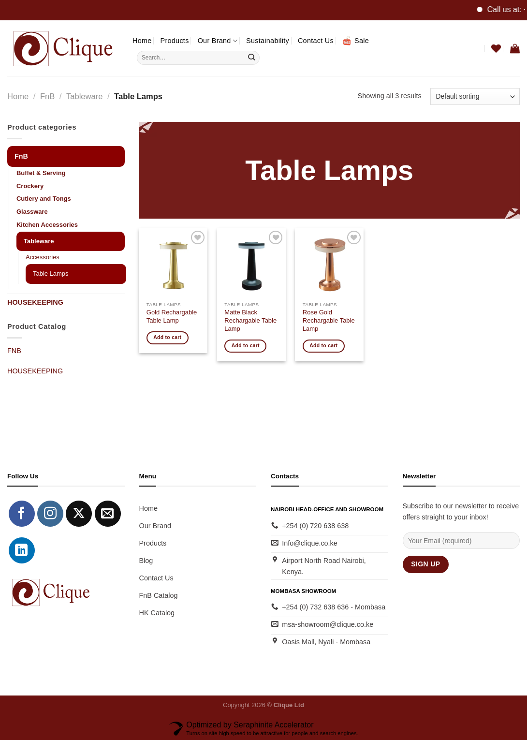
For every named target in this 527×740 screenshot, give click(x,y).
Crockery (30, 186)
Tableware (84, 96)
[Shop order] (475, 96)
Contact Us (316, 40)
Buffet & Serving (40, 173)
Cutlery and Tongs (43, 198)
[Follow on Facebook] (22, 514)
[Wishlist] (496, 48)
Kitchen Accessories (47, 224)
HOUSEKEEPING (35, 302)
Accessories (42, 257)
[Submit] (251, 57)
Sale (355, 40)
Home (142, 40)
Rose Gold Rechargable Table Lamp (329, 320)
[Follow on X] (79, 514)
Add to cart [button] (167, 337)
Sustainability (267, 40)
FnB (47, 96)
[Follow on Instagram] (50, 514)
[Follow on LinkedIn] (22, 550)
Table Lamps (50, 273)
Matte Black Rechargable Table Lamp (250, 320)
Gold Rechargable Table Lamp (171, 316)
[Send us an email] (108, 514)
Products (175, 40)
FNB (14, 351)
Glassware (32, 211)
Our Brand (217, 40)
